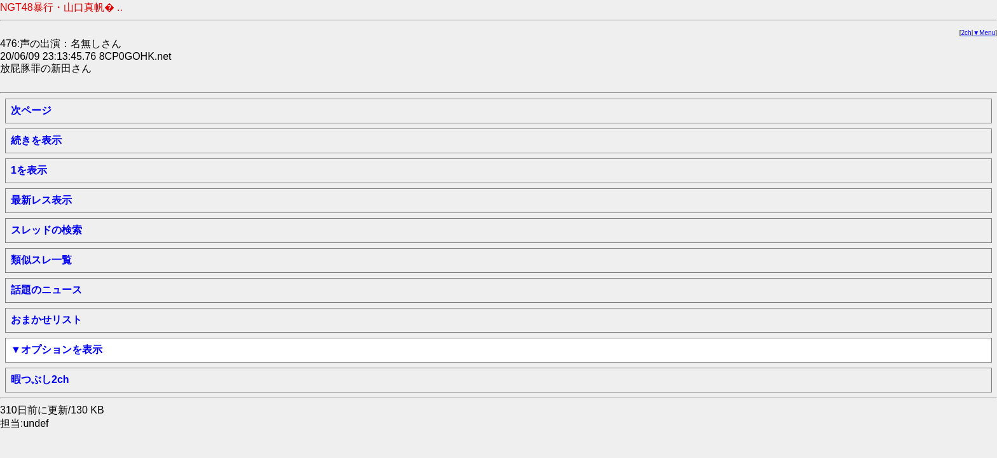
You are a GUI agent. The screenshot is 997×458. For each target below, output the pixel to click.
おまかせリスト (46, 319)
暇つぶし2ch (40, 379)
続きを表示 (36, 140)
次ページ (31, 110)
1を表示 (29, 170)
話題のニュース (46, 289)
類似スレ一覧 (41, 259)
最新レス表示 (41, 200)
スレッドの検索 (46, 230)
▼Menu (984, 32)
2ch (966, 32)
